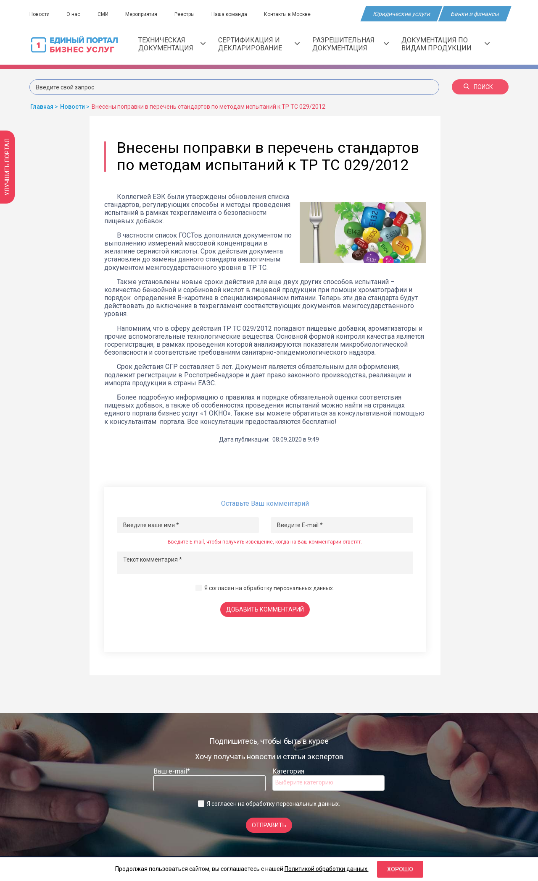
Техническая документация (172, 44)
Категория (288, 771)
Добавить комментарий (265, 609)
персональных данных (303, 588)
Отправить (269, 825)
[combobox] (328, 783)
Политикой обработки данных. (327, 868)
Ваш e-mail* (171, 771)
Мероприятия (145, 14)
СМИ (105, 14)
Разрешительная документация (350, 44)
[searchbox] (309, 782)
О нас (75, 14)
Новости (39, 14)
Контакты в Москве (294, 14)
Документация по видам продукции (445, 44)
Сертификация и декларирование (259, 44)
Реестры (189, 14)
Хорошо (400, 869)
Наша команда (235, 14)
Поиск (478, 87)
